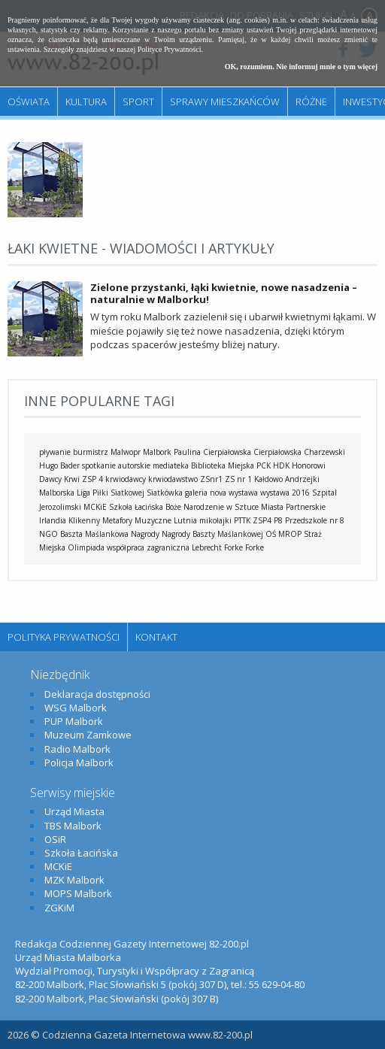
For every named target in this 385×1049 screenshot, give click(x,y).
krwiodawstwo (173, 479)
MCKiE (95, 507)
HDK (281, 465)
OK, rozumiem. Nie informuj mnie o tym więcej (301, 66)
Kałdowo (268, 479)
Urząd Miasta (74, 811)
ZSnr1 (211, 479)
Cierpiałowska (277, 452)
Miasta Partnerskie (293, 507)
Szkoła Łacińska (136, 507)
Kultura (86, 101)
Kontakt (156, 637)
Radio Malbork (77, 749)
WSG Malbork (75, 707)
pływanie (55, 452)
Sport (138, 101)
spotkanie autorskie (116, 465)
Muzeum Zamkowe (88, 734)
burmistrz (90, 452)
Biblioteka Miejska (222, 465)
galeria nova (205, 492)
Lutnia (185, 520)
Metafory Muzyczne (136, 520)
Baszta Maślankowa (94, 534)
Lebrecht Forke (217, 547)
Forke (254, 547)
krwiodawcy (125, 479)
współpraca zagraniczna (148, 547)
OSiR (55, 839)
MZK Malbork (74, 880)
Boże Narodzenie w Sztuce (212, 507)
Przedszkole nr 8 (314, 520)
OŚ (270, 534)
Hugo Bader (59, 465)
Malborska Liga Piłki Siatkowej (91, 492)
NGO (48, 534)
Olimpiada (86, 547)
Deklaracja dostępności (97, 694)
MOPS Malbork (78, 893)
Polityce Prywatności (170, 49)
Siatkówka (165, 492)
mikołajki (215, 520)
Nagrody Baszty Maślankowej (212, 534)
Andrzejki (302, 479)
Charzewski (324, 452)
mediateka (171, 465)
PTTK (242, 520)
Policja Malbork (79, 762)
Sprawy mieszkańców (225, 101)
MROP (290, 534)
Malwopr (126, 452)
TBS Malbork (73, 825)
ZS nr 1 (238, 479)
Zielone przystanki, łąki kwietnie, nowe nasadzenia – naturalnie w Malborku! (223, 293)
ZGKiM (59, 907)
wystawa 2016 (285, 492)
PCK (263, 465)
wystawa (243, 492)
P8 (278, 520)
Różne (311, 101)
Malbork (157, 452)
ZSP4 (262, 520)
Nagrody (145, 534)
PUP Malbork (73, 721)
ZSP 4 (92, 479)
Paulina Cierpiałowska (212, 452)
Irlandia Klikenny (69, 520)
